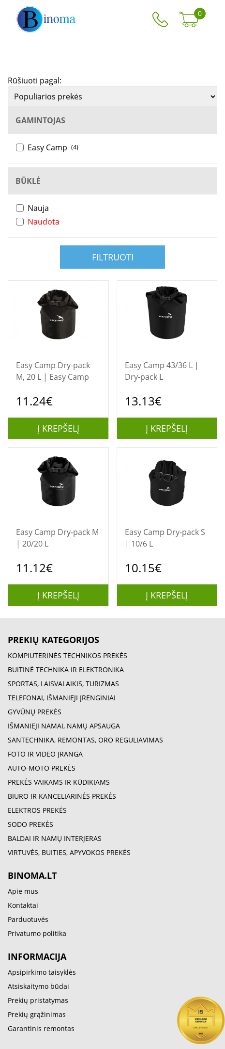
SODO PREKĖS (30, 824)
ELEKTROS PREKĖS (37, 810)
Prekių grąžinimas (37, 1014)
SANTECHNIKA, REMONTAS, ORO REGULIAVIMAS (85, 739)
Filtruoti (113, 257)
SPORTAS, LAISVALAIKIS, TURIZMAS (63, 683)
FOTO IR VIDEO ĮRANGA (45, 754)
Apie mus (23, 891)
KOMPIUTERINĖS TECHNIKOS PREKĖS (67, 655)
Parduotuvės (28, 919)
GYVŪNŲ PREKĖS (34, 711)
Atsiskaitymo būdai (38, 986)
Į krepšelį (58, 428)
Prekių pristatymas (38, 1000)
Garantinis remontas (41, 1028)
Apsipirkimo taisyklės (42, 972)
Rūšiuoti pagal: (34, 80)
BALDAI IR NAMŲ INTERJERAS (55, 838)
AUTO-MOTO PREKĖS (41, 768)
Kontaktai (23, 905)
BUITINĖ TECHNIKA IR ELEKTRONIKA (66, 669)
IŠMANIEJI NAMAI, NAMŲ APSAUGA (64, 725)
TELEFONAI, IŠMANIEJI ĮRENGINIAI (62, 697)
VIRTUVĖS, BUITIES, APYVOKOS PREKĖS (69, 852)
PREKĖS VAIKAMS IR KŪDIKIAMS (59, 782)
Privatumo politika (37, 933)
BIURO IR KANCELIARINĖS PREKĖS (62, 796)
